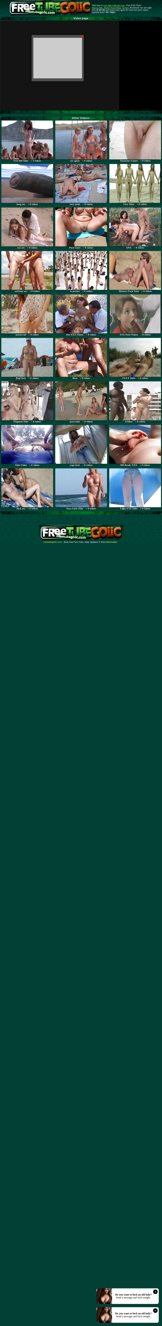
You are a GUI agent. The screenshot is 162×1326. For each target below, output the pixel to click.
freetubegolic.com (53, 542)
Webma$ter (112, 542)
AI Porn (125, 8)
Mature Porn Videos (112, 8)
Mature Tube (97, 8)
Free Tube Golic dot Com (113, 5)
